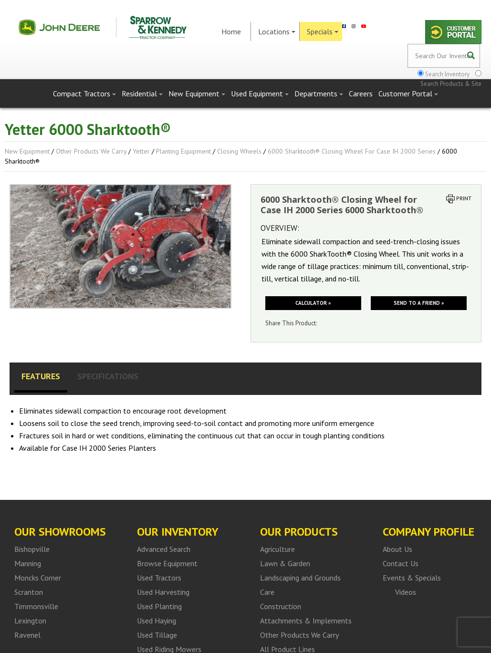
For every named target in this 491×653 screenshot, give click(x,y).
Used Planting (159, 606)
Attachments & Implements (306, 620)
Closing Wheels (239, 151)
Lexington (30, 620)
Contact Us (400, 563)
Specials (322, 31)
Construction (280, 606)
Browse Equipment (167, 563)
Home (231, 31)
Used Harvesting (163, 592)
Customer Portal (408, 93)
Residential (142, 93)
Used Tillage (157, 635)
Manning (27, 563)
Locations (276, 31)
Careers (361, 93)
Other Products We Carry (91, 151)
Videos (405, 592)
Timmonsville (36, 606)
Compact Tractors (84, 93)
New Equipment (196, 93)
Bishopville (32, 549)
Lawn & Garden (285, 563)
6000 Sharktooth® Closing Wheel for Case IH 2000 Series (352, 151)
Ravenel (27, 635)
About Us (397, 549)
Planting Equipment (183, 151)
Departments (318, 93)
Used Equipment (260, 93)
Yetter (141, 151)
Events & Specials (412, 577)
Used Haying (156, 620)
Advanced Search (163, 549)
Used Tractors (159, 577)
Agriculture (277, 549)
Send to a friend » (419, 303)
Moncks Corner (37, 577)
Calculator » (313, 303)
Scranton (28, 592)
